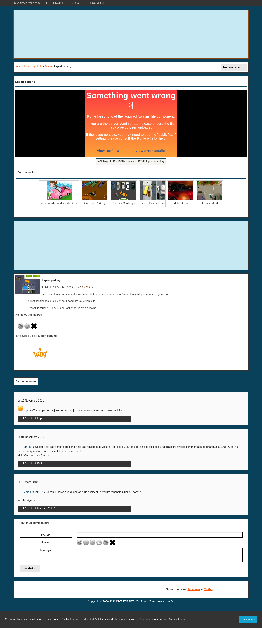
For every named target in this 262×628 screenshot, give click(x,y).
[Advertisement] (131, 34)
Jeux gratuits (34, 66)
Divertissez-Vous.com (27, 3)
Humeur (45, 542)
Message (45, 550)
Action (48, 66)
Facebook (193, 589)
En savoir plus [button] (177, 619)
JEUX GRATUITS (56, 3)
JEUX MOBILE (98, 3)
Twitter (208, 589)
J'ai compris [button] (248, 619)
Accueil (20, 66)
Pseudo (45, 535)
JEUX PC (77, 3)
